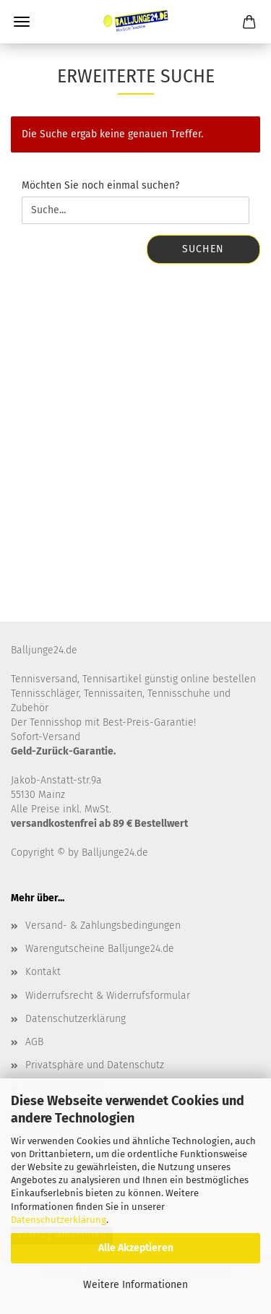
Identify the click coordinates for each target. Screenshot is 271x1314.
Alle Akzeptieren (135, 1248)
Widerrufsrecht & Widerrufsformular (107, 995)
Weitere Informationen (135, 1285)
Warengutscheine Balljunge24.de (99, 948)
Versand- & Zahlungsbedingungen (103, 925)
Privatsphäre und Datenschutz (94, 1065)
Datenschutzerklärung (58, 1219)
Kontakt (43, 972)
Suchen (203, 249)
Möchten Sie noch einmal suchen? (100, 185)
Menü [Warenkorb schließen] (22, 21)
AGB (34, 1042)
